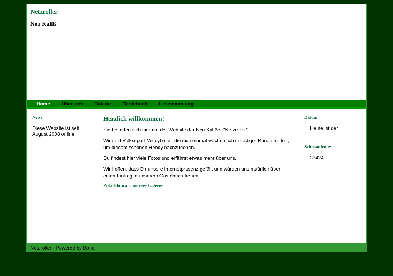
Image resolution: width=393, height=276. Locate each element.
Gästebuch (135, 104)
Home (43, 104)
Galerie (102, 104)
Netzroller (44, 11)
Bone (89, 248)
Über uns (72, 104)
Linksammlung (176, 104)
